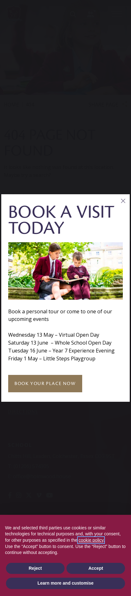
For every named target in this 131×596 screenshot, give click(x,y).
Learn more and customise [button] (65, 583)
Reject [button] (35, 568)
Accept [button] (95, 568)
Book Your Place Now (45, 384)
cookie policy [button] (90, 540)
